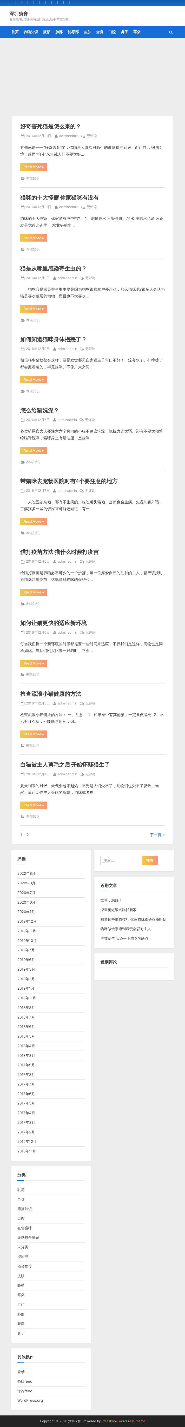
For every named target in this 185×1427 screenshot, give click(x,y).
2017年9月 (26, 1065)
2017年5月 (26, 1103)
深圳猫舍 (18, 13)
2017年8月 (26, 1074)
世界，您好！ (111, 900)
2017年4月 (26, 1113)
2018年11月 (26, 998)
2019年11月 (26, 931)
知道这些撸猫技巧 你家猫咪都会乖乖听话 (133, 919)
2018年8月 (26, 1007)
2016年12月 (27, 1141)
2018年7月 (26, 1017)
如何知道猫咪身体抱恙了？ (53, 339)
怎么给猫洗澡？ (39, 410)
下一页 (155, 834)
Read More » (35, 167)
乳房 (21, 1189)
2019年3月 (26, 969)
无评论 (92, 136)
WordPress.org (30, 1400)
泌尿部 (73, 32)
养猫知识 (31, 32)
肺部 (59, 32)
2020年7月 (26, 892)
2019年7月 (26, 950)
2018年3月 (26, 1055)
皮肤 (87, 32)
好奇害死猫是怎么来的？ (50, 126)
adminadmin (69, 135)
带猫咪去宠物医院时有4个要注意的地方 (69, 481)
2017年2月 (26, 1132)
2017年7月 (26, 1084)
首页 (15, 32)
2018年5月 (26, 1036)
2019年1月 (25, 988)
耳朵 (136, 32)
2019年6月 (26, 959)
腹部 (46, 32)
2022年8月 (26, 873)
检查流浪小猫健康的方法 (50, 693)
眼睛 (21, 1285)
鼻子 (124, 32)
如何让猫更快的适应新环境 (53, 622)
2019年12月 (27, 921)
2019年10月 (27, 940)
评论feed (24, 1391)
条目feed (24, 1381)
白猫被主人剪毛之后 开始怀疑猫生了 (65, 764)
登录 (21, 1371)
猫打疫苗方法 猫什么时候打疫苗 (59, 551)
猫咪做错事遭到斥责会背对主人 (125, 929)
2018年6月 (26, 1026)
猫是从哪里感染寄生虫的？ (53, 268)
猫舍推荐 (24, 1266)
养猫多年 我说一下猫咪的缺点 (124, 938)
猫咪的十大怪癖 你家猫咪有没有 (59, 197)
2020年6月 (26, 902)
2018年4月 (26, 1046)
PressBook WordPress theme (123, 1421)
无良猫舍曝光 (28, 1237)
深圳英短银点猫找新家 (118, 909)
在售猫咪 (24, 1228)
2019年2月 (26, 979)
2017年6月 (26, 1094)
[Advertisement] (92, 74)
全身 (99, 32)
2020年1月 (26, 911)
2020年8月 (26, 883)
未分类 (22, 1247)
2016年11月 (26, 1151)
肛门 (21, 1304)
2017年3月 (26, 1122)
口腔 (112, 32)
